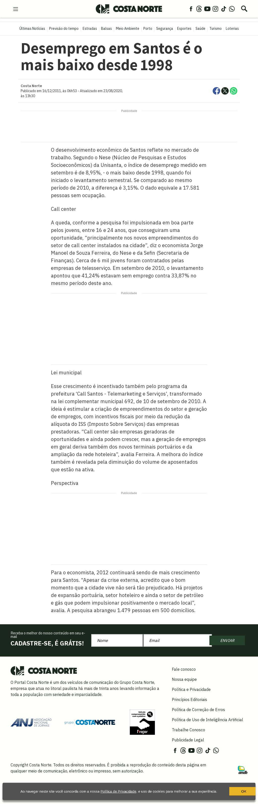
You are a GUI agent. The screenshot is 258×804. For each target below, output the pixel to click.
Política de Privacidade (118, 793)
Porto (147, 28)
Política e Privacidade (191, 689)
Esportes (184, 28)
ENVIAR (227, 640)
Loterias (232, 28)
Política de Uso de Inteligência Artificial (207, 719)
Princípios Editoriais (189, 699)
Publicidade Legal (188, 739)
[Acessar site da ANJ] (31, 721)
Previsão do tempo (64, 28)
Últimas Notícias (32, 28)
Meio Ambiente (127, 28)
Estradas (90, 28)
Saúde (200, 28)
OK (227, 794)
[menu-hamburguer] (16, 8)
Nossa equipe (184, 679)
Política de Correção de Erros (198, 709)
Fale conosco (184, 669)
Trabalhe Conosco (188, 729)
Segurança (164, 28)
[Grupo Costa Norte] (89, 721)
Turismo (215, 28)
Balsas (106, 28)
